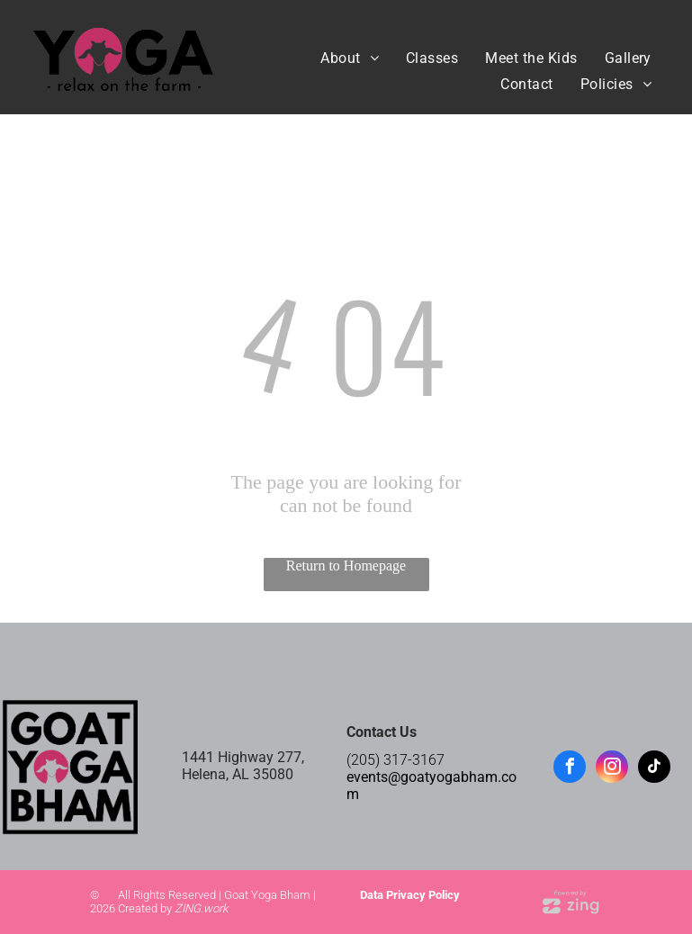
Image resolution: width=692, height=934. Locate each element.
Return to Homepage (346, 565)
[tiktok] (654, 768)
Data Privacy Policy (410, 895)
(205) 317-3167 (395, 759)
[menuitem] (349, 58)
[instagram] (612, 768)
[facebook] (569, 768)
